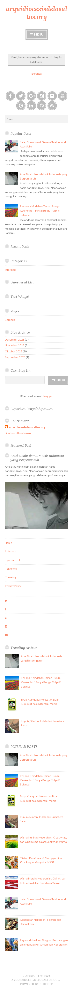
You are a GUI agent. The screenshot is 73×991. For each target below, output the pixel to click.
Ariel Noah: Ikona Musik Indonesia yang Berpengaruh (37, 457)
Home (8, 542)
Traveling (10, 577)
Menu (38, 34)
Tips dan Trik (13, 560)
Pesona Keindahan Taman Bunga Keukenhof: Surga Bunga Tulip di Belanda (40, 211)
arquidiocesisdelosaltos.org (36, 13)
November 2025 (14, 345)
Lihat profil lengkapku (18, 433)
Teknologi (11, 568)
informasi (10, 269)
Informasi (10, 551)
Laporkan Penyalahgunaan (32, 408)
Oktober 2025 (13, 351)
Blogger (47, 396)
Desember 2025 (14, 339)
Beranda (37, 73)
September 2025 (15, 357)
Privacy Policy (13, 585)
